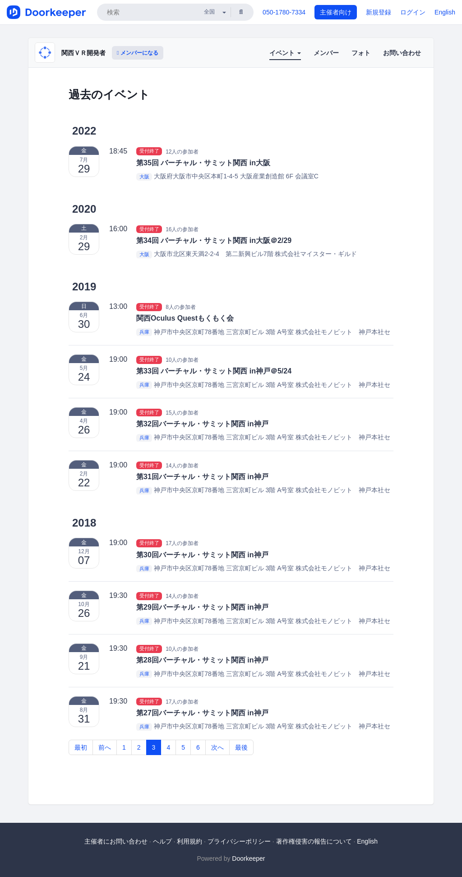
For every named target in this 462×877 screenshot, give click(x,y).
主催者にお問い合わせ (116, 841)
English (444, 12)
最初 (80, 747)
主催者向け (335, 12)
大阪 (144, 176)
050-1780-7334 (284, 12)
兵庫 (144, 332)
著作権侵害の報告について (314, 841)
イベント (285, 52)
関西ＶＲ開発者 (83, 52)
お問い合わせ (402, 52)
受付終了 (149, 151)
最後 (241, 747)
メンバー (326, 52)
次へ (217, 747)
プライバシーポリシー (239, 841)
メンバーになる (137, 53)
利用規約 (189, 841)
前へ (104, 747)
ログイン (412, 12)
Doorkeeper (248, 858)
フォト (360, 52)
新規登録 (378, 12)
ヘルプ (162, 841)
